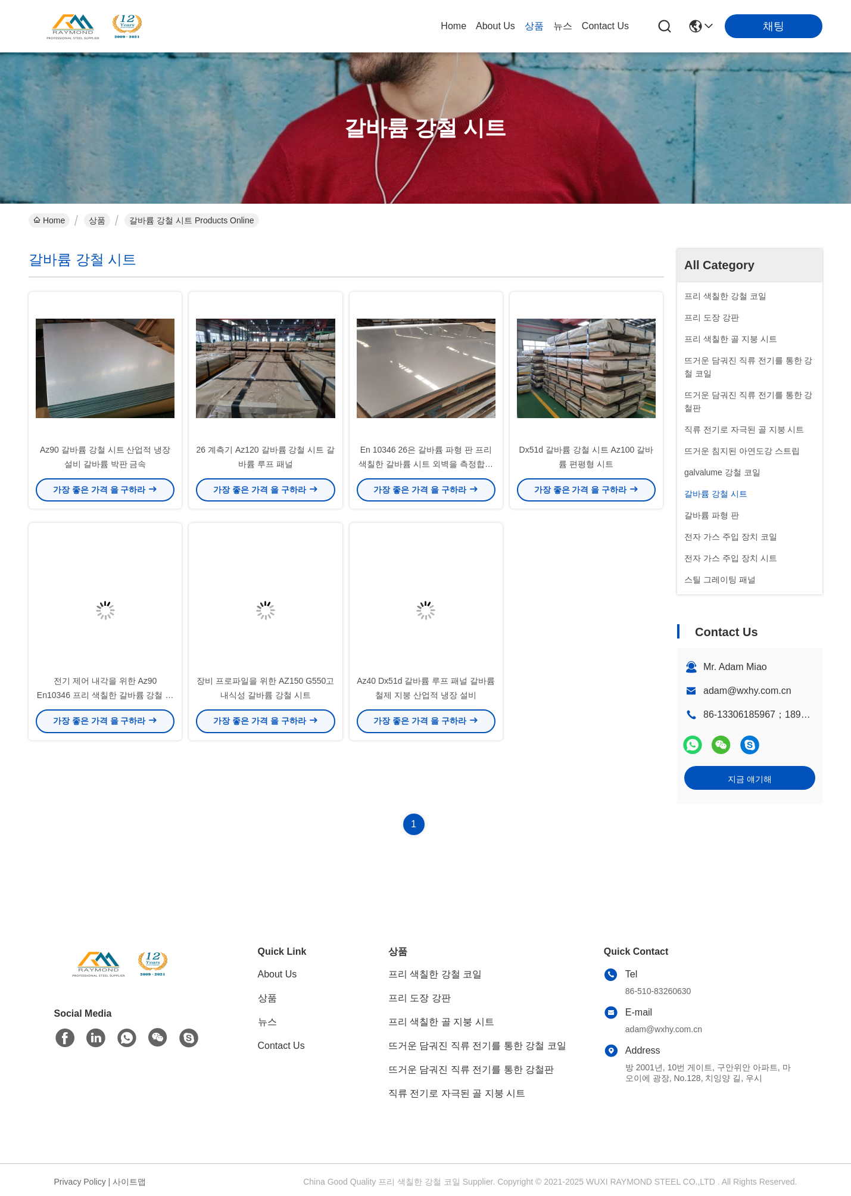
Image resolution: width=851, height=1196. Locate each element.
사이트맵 (129, 1181)
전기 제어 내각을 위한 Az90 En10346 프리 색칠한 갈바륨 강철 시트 (105, 697)
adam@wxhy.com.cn (747, 691)
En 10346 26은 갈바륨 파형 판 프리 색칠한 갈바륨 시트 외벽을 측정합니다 (426, 465)
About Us (495, 26)
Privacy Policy (80, 1181)
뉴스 (562, 26)
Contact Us (605, 26)
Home (453, 26)
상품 (534, 26)
